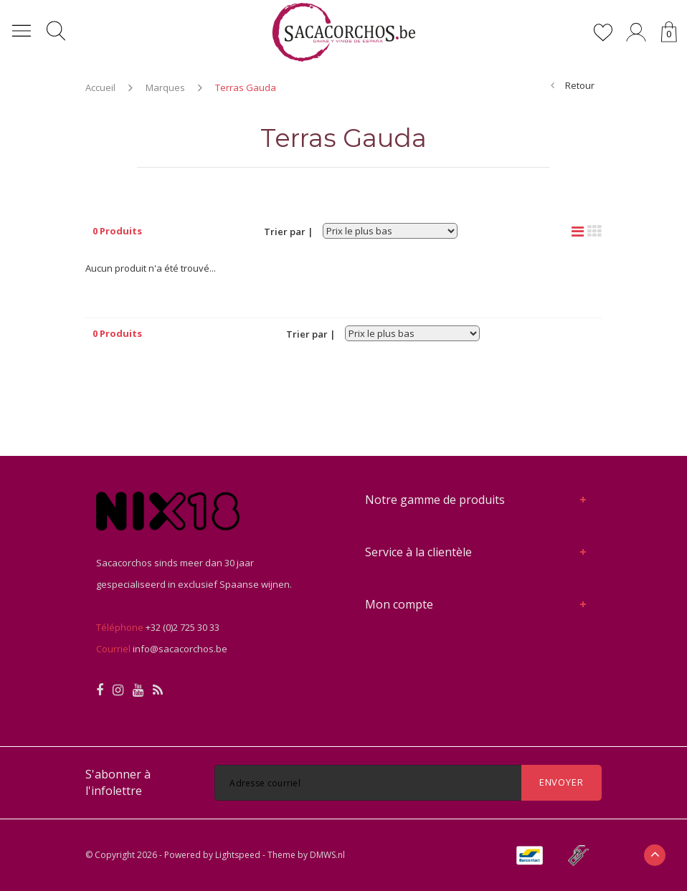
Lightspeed (237, 855)
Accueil (100, 87)
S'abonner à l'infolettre (118, 782)
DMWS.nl (327, 855)
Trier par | (288, 231)
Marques (165, 87)
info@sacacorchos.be (180, 648)
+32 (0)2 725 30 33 (182, 627)
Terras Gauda (245, 87)
